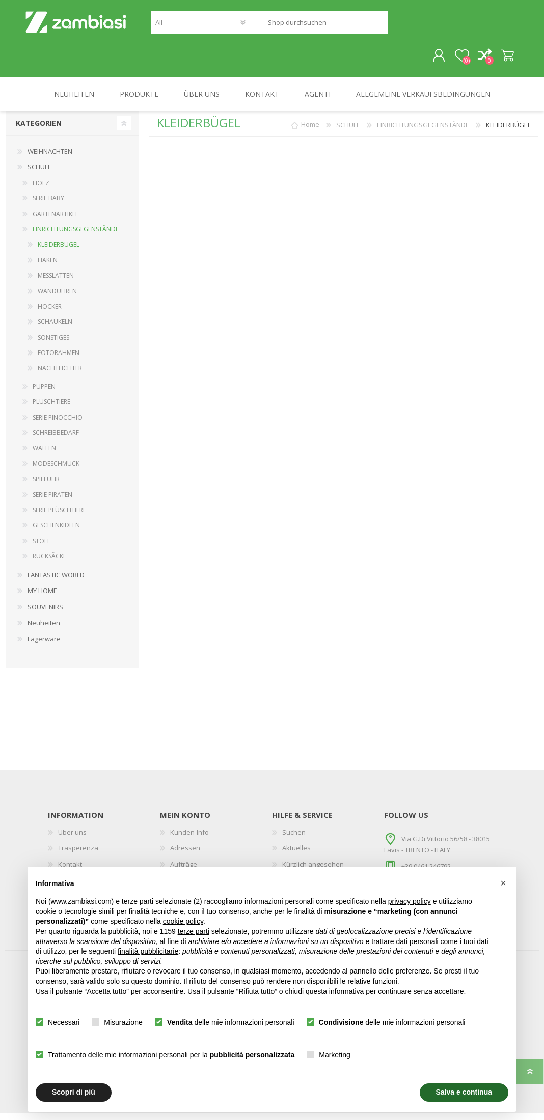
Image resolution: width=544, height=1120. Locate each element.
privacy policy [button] (409, 901)
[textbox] (320, 25)
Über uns (72, 839)
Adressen (185, 855)
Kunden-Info (189, 839)
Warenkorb (497, 59)
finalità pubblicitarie (148, 951)
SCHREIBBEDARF (56, 439)
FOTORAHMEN (58, 360)
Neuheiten (44, 629)
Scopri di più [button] (73, 1092)
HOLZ (41, 190)
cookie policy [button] (183, 921)
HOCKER (50, 313)
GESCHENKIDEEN (56, 532)
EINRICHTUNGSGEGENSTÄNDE (76, 236)
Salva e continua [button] (464, 1092)
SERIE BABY (48, 205)
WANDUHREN (57, 298)
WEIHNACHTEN (50, 158)
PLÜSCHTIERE (51, 408)
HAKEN (48, 267)
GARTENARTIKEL (55, 221)
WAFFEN (44, 455)
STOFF (41, 548)
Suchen (399, 25)
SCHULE (39, 174)
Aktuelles (296, 855)
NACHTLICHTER (60, 375)
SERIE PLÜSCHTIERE (59, 517)
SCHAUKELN (55, 329)
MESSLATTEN (56, 282)
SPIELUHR (46, 486)
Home (310, 131)
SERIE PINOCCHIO (58, 424)
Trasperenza (78, 855)
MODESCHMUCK (56, 470)
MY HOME (42, 597)
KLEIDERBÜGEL (58, 251)
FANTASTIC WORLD (56, 581)
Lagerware (44, 646)
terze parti (193, 931)
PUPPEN (44, 393)
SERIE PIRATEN (52, 501)
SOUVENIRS (45, 613)
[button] (503, 883)
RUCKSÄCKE (49, 563)
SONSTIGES (53, 344)
